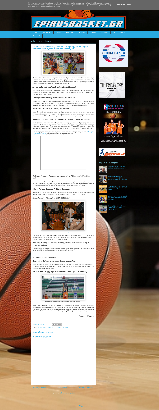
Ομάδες (35, 32)
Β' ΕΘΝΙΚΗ (57, 327)
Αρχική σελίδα (62, 388)
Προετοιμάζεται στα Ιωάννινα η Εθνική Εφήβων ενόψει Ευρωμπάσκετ (117, 207)
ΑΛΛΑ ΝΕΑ (49, 327)
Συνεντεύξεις (81, 32)
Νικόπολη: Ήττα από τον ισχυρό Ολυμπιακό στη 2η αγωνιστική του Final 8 (117, 197)
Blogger (81, 406)
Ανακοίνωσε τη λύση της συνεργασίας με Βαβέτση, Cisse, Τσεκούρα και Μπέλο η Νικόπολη (118, 177)
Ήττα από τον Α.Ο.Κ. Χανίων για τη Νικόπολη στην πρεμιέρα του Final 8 (117, 187)
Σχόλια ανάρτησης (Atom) (67, 393)
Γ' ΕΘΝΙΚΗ (64, 327)
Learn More (121, 5)
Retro (114, 32)
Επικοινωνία (36, 36)
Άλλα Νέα (123, 32)
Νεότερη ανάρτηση (39, 388)
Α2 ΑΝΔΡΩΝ (41, 327)
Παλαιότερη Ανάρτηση (86, 388)
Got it (129, 5)
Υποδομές (59, 32)
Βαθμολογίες (70, 32)
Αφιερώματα (104, 32)
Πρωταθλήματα (46, 32)
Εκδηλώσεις (93, 32)
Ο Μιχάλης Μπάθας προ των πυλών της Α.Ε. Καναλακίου (116, 167)
